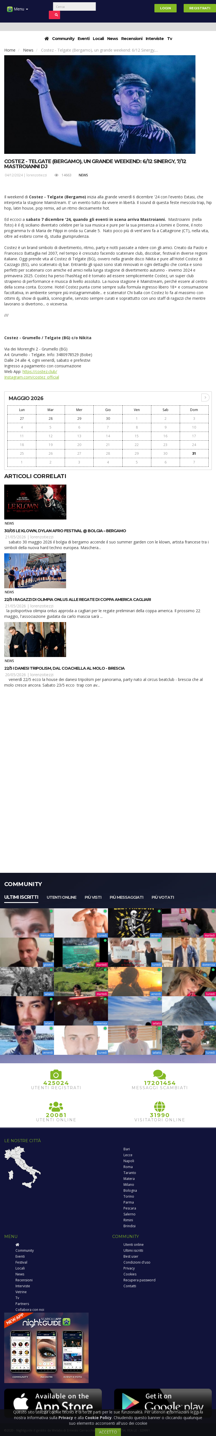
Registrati (199, 8)
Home (9, 50)
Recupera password (139, 1280)
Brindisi (129, 1226)
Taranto (129, 1172)
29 (79, 418)
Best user (130, 1256)
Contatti (129, 1286)
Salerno (129, 1214)
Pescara (129, 1208)
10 (194, 427)
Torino (128, 1196)
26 (51, 453)
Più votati (163, 897)
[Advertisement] (108, 736)
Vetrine (21, 1291)
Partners (22, 1303)
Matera (129, 1178)
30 (108, 418)
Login (165, 8)
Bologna (130, 1190)
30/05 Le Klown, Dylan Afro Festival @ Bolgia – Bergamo (65, 530)
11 (22, 436)
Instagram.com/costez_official (31, 377)
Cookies (129, 1274)
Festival (21, 1262)
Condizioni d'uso (136, 1262)
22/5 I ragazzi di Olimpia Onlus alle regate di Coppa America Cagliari (77, 599)
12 (51, 436)
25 (22, 453)
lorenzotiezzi (36, 175)
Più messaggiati (126, 897)
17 (194, 436)
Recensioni (131, 38)
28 (51, 418)
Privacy (129, 1268)
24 (194, 444)
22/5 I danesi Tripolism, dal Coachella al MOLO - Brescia (64, 668)
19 (51, 444)
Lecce (127, 1155)
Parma (128, 1202)
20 (79, 444)
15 (137, 436)
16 (165, 436)
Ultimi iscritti (21, 897)
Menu (17, 11)
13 (79, 436)
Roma (128, 1166)
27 (22, 418)
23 (165, 444)
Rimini (128, 1220)
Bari (126, 1149)
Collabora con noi (29, 1309)
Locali (98, 38)
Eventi (83, 38)
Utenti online (61, 897)
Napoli (128, 1160)
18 (22, 444)
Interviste (155, 38)
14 (108, 436)
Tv (169, 38)
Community (63, 38)
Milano (128, 1184)
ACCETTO (108, 1432)
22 (137, 444)
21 (108, 444)
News (112, 38)
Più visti (93, 897)
